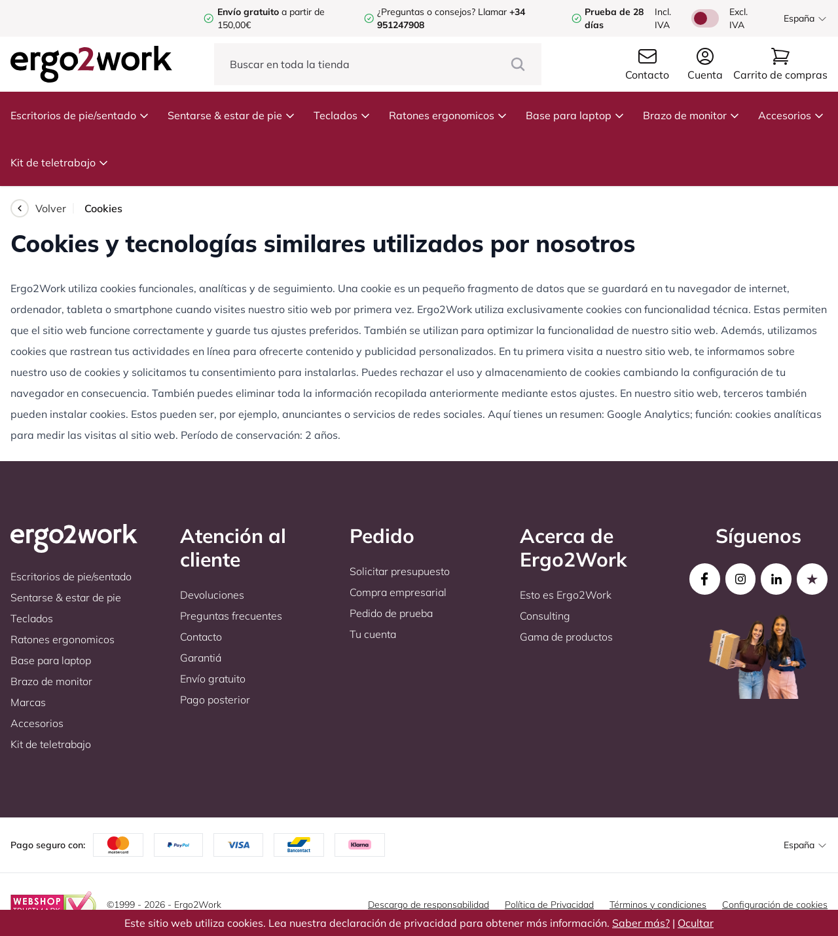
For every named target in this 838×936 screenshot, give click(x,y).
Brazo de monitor (691, 115)
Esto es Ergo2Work (565, 594)
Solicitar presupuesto (400, 571)
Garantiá (200, 657)
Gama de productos (566, 636)
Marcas (28, 702)
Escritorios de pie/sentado (79, 115)
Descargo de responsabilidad (428, 904)
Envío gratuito (213, 678)
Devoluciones (212, 594)
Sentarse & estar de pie (231, 115)
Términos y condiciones (658, 904)
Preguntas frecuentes (231, 615)
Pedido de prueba (391, 613)
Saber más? (641, 922)
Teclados (342, 115)
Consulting (545, 615)
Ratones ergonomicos (448, 115)
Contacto (201, 636)
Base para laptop (575, 115)
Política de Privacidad (549, 904)
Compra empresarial (398, 592)
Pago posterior (215, 699)
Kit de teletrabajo (59, 162)
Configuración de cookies (775, 904)
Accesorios (791, 115)
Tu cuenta (373, 634)
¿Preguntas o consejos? (426, 12)
